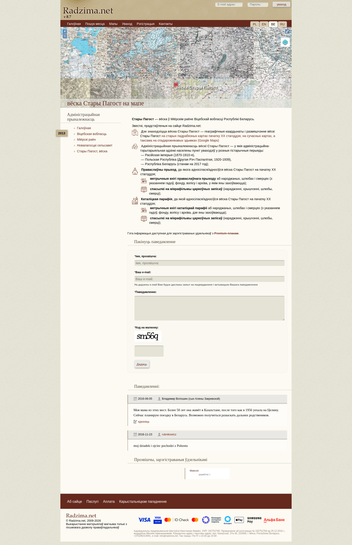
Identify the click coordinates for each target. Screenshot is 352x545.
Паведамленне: (146, 292)
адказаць (144, 421)
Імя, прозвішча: (146, 256)
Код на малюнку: (147, 327)
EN (264, 24)
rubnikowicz (169, 434)
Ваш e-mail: (143, 272)
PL (255, 24)
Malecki (194, 470)
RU (282, 24)
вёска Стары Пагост (197, 87)
